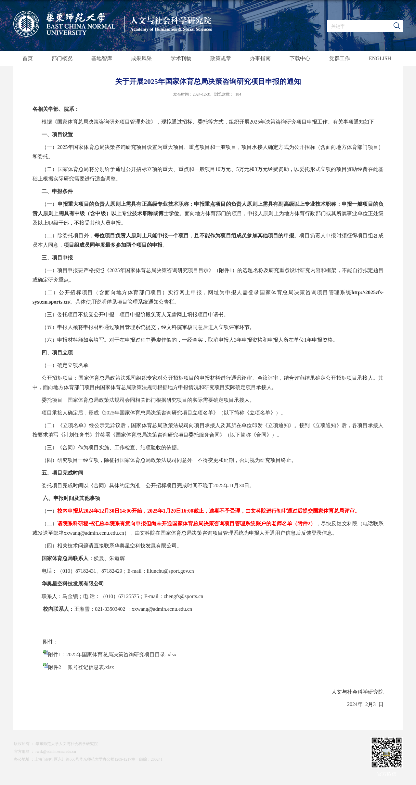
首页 (27, 58)
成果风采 (141, 58)
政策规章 (220, 58)
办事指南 (260, 58)
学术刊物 (181, 58)
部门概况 (62, 58)
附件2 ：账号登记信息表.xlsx (81, 667)
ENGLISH (380, 58)
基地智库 (101, 58)
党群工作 (339, 58)
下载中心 (300, 58)
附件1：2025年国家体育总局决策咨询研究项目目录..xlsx (112, 654)
